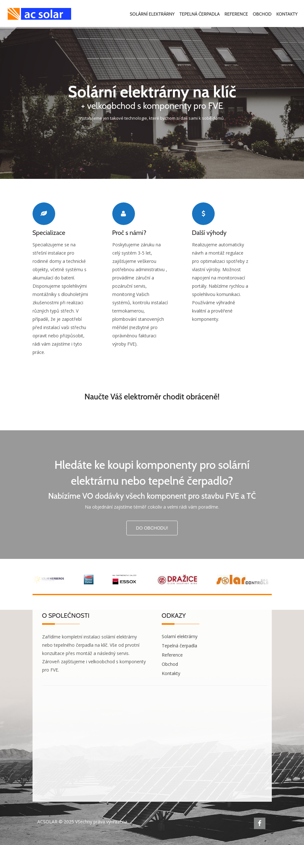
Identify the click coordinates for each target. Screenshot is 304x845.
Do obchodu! (152, 528)
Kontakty (287, 14)
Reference (236, 14)
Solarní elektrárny (179, 636)
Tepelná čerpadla (200, 14)
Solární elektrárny (152, 14)
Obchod (262, 14)
